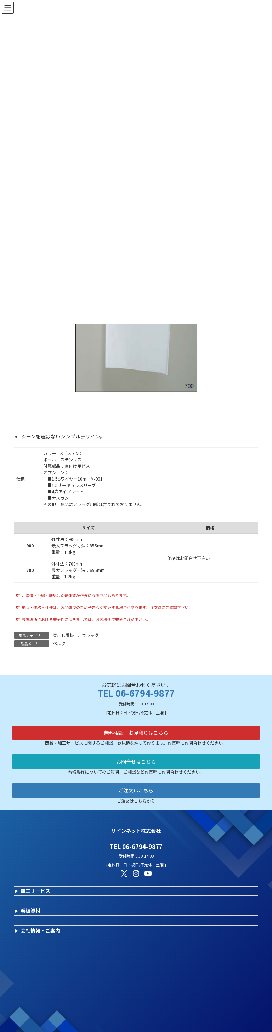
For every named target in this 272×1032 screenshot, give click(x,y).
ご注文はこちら (136, 790)
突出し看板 (63, 635)
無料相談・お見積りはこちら (136, 732)
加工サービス (35, 890)
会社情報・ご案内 (40, 930)
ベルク (59, 643)
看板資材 (30, 910)
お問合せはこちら (136, 761)
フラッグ (90, 635)
